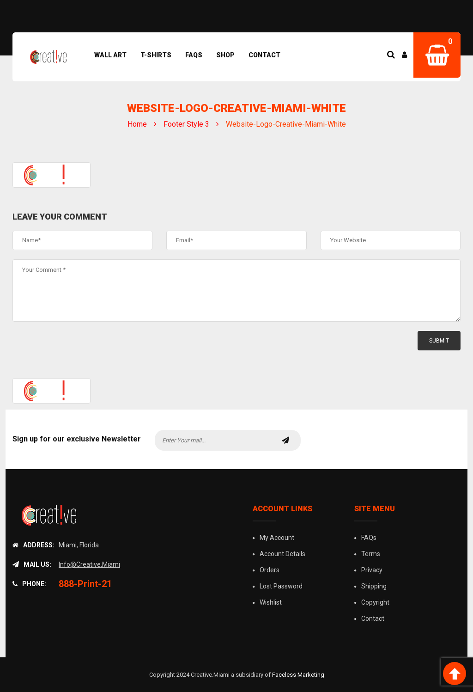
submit (439, 340)
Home (137, 124)
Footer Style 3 (186, 124)
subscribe (285, 440)
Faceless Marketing (298, 674)
